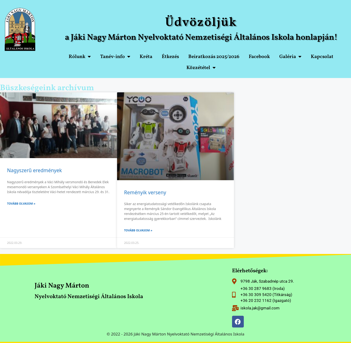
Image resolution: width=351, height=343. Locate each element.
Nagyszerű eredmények (34, 170)
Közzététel (201, 68)
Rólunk (80, 57)
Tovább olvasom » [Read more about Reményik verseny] (138, 230)
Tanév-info (115, 57)
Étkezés (170, 56)
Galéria (290, 57)
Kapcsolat (322, 56)
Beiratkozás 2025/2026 (213, 56)
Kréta (146, 56)
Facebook (259, 56)
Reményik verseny (145, 192)
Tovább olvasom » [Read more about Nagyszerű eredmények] (21, 204)
